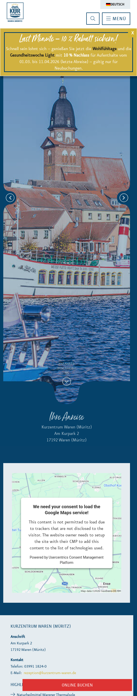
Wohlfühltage (104, 48)
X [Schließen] (132, 33)
